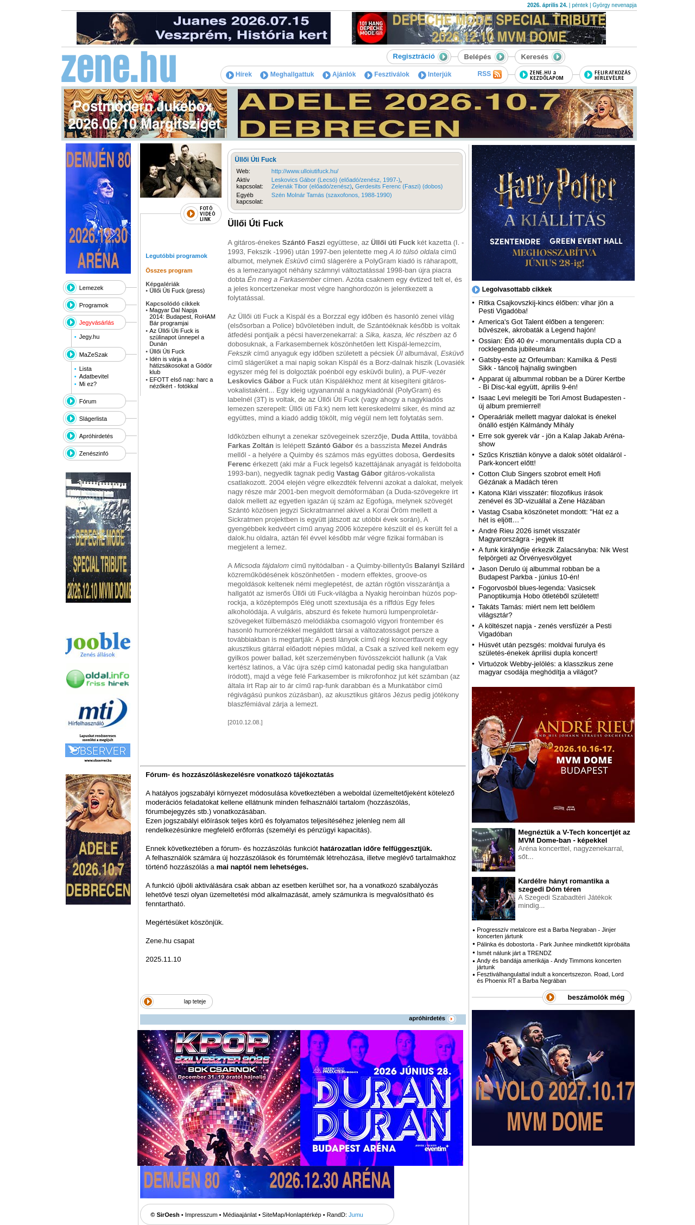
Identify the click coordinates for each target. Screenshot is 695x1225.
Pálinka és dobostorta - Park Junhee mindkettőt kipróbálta (553, 944)
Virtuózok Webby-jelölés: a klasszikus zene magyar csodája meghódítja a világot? (545, 668)
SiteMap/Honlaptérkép (291, 1214)
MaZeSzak (93, 354)
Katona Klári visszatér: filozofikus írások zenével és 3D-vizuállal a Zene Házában (541, 497)
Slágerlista (93, 418)
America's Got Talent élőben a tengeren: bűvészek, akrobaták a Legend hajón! (541, 326)
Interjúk (435, 74)
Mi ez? (88, 384)
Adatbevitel (94, 376)
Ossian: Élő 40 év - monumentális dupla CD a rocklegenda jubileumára (549, 345)
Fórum (88, 401)
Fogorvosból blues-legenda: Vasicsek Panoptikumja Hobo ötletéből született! (538, 592)
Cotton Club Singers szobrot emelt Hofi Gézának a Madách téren (539, 478)
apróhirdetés (432, 1018)
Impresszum (201, 1214)
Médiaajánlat (240, 1214)
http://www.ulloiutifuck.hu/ (305, 171)
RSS (489, 74)
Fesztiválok (386, 74)
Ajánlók (339, 74)
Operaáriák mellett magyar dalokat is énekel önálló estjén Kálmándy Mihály (547, 421)
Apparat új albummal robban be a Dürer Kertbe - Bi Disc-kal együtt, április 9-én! (551, 383)
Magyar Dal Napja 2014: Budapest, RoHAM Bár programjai (182, 316)
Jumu (356, 1214)
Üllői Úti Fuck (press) (177, 290)
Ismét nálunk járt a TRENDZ (514, 953)
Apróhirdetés (96, 436)
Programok (94, 305)
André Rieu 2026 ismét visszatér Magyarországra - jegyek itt (529, 535)
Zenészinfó (94, 453)
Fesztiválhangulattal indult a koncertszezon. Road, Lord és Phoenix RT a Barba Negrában (550, 977)
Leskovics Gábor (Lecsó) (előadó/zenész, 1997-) (335, 179)
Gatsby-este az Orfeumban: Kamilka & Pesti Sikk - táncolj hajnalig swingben (547, 364)
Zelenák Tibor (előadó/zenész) (311, 186)
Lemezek (91, 288)
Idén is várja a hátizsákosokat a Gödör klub (180, 365)
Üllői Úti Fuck (167, 351)
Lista (85, 368)
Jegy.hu (89, 336)
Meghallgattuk (287, 74)
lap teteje (195, 1002)
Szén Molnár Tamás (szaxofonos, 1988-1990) (331, 195)
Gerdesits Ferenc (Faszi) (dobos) (399, 186)
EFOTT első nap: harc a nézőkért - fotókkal (181, 382)
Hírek (239, 74)
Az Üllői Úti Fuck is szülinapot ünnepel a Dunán (176, 337)
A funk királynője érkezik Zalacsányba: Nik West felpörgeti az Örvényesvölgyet (553, 554)
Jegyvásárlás (96, 322)
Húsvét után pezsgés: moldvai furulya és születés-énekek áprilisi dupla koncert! (541, 649)
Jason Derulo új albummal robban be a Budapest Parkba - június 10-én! (538, 573)
